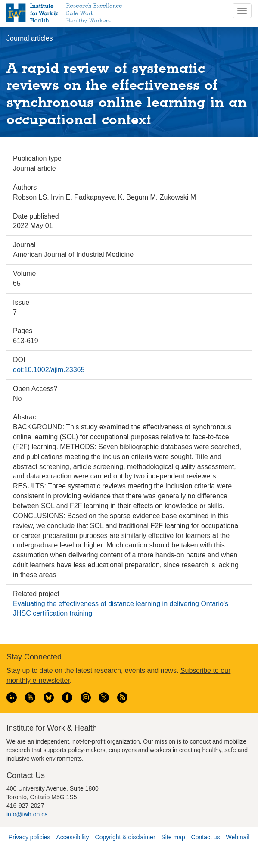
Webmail (237, 837)
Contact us (205, 837)
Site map (173, 837)
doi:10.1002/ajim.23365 (48, 369)
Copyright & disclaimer (125, 837)
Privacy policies (29, 837)
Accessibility (72, 837)
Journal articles (29, 38)
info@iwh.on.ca (27, 814)
